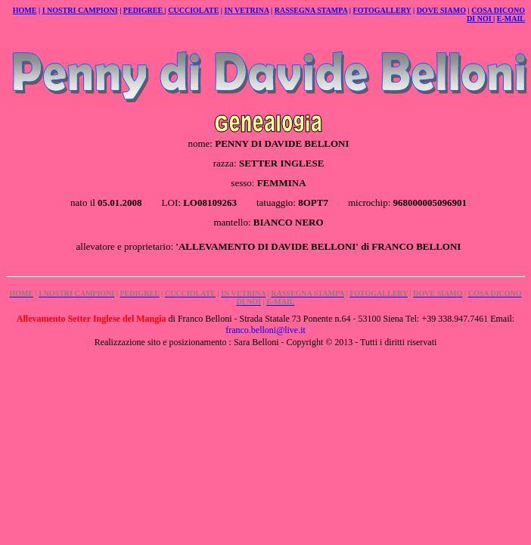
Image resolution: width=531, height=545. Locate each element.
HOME (25, 10)
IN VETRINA (247, 10)
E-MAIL (511, 18)
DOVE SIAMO (441, 10)
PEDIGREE (144, 10)
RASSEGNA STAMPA (311, 10)
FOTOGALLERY (382, 10)
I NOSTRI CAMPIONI (80, 10)
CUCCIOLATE (193, 10)
